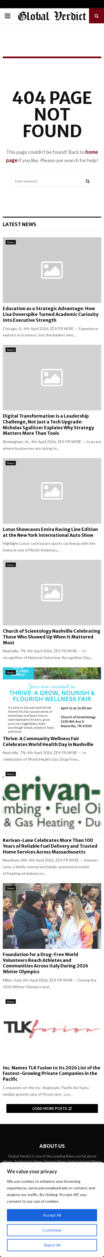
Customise (52, 1230)
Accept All (52, 1215)
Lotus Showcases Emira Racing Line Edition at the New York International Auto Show (50, 532)
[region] (52, 1209)
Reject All (52, 1245)
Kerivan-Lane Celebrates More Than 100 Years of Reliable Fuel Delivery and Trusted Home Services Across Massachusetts (50, 846)
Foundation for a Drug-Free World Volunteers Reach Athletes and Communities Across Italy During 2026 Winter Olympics (45, 963)
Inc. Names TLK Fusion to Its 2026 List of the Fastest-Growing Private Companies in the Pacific (51, 1073)
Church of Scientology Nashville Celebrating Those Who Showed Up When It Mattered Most (51, 636)
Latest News (19, 224)
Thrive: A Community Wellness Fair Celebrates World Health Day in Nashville (48, 741)
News (10, 242)
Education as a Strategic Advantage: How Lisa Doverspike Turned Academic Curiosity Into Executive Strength (50, 314)
